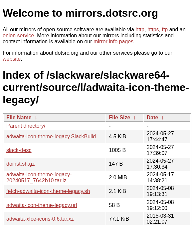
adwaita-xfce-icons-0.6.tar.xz (40, 219)
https (153, 29)
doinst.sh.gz (20, 164)
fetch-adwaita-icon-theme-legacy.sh (48, 191)
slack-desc (19, 150)
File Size (119, 117)
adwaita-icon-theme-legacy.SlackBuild (51, 136)
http (139, 29)
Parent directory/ (25, 126)
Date (152, 117)
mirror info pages (113, 41)
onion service (18, 35)
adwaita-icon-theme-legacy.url (41, 205)
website (12, 59)
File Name (19, 117)
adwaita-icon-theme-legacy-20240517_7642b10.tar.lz (39, 177)
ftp (165, 29)
